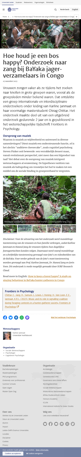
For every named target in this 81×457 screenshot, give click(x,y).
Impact (5, 427)
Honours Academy (50, 399)
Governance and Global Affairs (55, 380)
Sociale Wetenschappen (15, 350)
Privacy (5, 445)
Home (5, 17)
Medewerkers (28, 2)
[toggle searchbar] (55, 9)
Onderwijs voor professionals (14, 380)
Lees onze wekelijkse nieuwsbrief (56, 415)
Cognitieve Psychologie (15, 355)
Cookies (5, 441)
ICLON (45, 402)
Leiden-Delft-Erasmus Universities (16, 430)
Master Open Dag (9, 391)
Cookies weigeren (35, 453)
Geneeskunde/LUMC (51, 377)
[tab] (10, 229)
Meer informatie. (42, 450)
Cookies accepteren (13, 453)
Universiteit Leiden (8, 2)
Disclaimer (6, 438)
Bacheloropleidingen (10, 369)
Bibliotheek (49, 2)
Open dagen (7, 388)
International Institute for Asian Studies (58, 406)
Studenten (19, 2)
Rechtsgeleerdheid (50, 384)
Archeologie (47, 369)
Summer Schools (9, 384)
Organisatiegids (39, 2)
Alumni (5, 423)
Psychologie (10, 353)
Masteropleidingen (10, 373)
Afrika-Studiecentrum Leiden (54, 395)
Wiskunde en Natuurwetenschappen (57, 391)
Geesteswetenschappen (52, 373)
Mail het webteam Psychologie (63, 317)
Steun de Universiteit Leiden (13, 419)
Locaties (6, 434)
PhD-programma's (10, 377)
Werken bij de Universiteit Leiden (15, 415)
